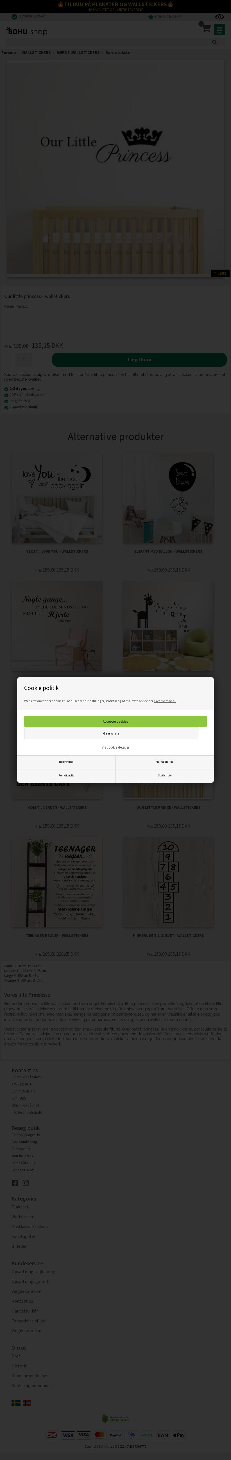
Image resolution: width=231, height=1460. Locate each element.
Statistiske (164, 775)
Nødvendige (66, 761)
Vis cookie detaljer (115, 747)
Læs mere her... (165, 701)
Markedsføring (164, 761)
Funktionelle (66, 775)
